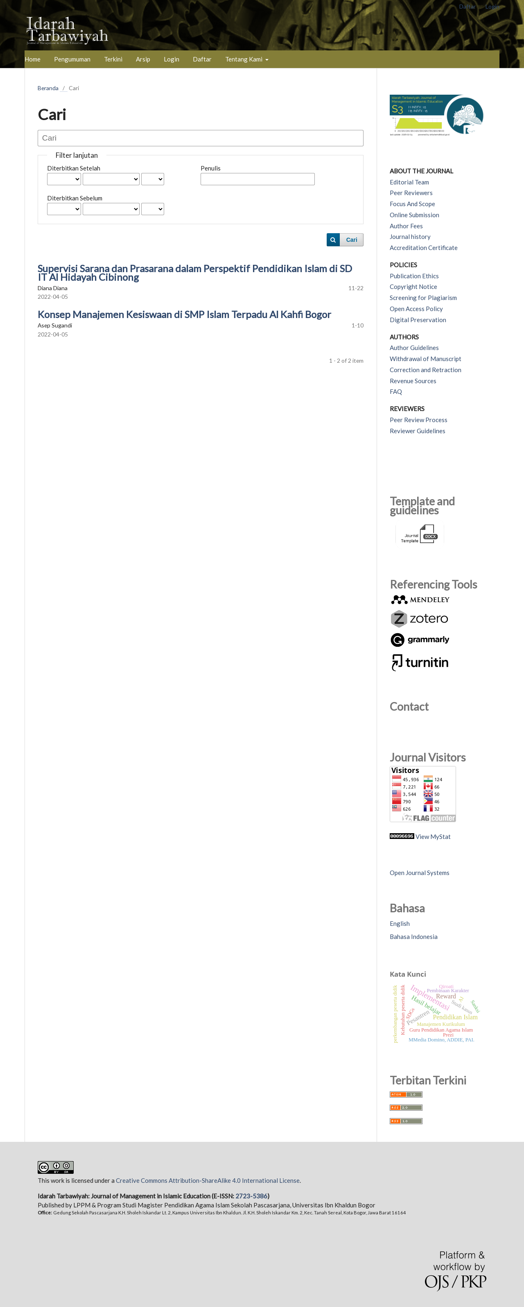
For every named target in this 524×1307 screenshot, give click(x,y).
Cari (351, 239)
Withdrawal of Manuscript (425, 358)
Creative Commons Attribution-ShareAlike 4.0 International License (208, 1180)
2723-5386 (251, 1196)
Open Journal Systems (419, 872)
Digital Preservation (418, 319)
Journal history (410, 236)
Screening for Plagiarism (423, 297)
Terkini (113, 59)
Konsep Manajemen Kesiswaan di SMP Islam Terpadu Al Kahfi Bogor (184, 314)
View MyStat (433, 836)
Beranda (48, 87)
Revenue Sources (413, 380)
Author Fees (406, 226)
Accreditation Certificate (424, 247)
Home (33, 59)
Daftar (202, 59)
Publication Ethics (414, 276)
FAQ (396, 391)
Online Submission (414, 214)
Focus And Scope (412, 203)
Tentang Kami (244, 59)
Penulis (211, 168)
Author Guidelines (414, 347)
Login (171, 59)
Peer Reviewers (411, 192)
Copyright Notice (413, 286)
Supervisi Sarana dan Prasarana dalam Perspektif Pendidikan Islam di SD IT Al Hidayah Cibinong (195, 272)
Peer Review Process (418, 419)
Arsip (143, 59)
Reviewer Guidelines (417, 430)
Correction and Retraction (425, 369)
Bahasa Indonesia (414, 936)
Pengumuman (72, 59)
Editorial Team (409, 182)
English (400, 923)
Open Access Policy (416, 308)
